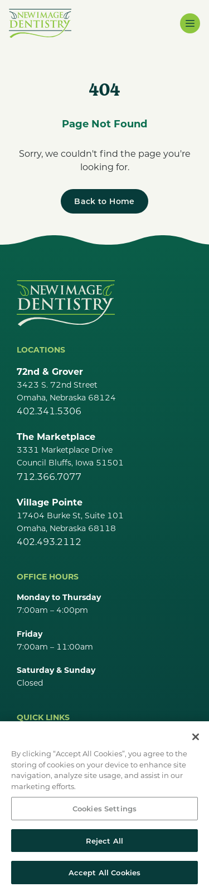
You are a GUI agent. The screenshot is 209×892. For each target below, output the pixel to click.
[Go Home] (66, 303)
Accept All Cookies (104, 876)
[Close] (195, 741)
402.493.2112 (49, 541)
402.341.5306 (49, 411)
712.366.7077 (49, 476)
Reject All (104, 844)
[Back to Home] (104, 201)
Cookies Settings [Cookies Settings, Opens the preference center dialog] (104, 812)
